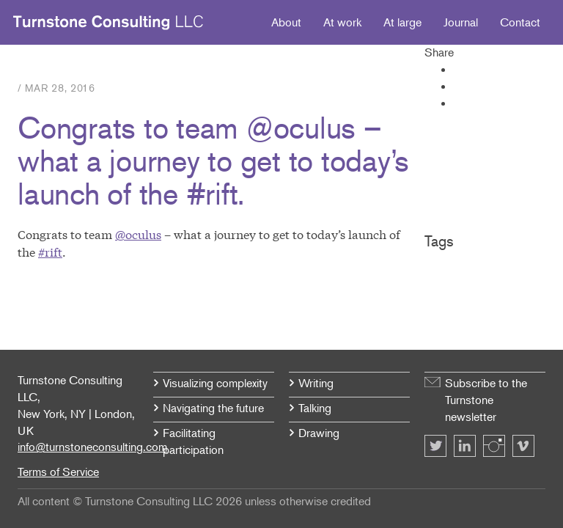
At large (402, 22)
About (286, 22)
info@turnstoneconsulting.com (92, 446)
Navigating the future (213, 407)
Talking (314, 407)
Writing (316, 382)
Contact (520, 22)
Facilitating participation (193, 441)
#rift (50, 251)
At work (342, 22)
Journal (461, 22)
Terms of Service (58, 471)
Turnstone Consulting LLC (108, 22)
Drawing (318, 432)
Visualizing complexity (215, 382)
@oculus (138, 233)
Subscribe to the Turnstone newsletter (486, 399)
